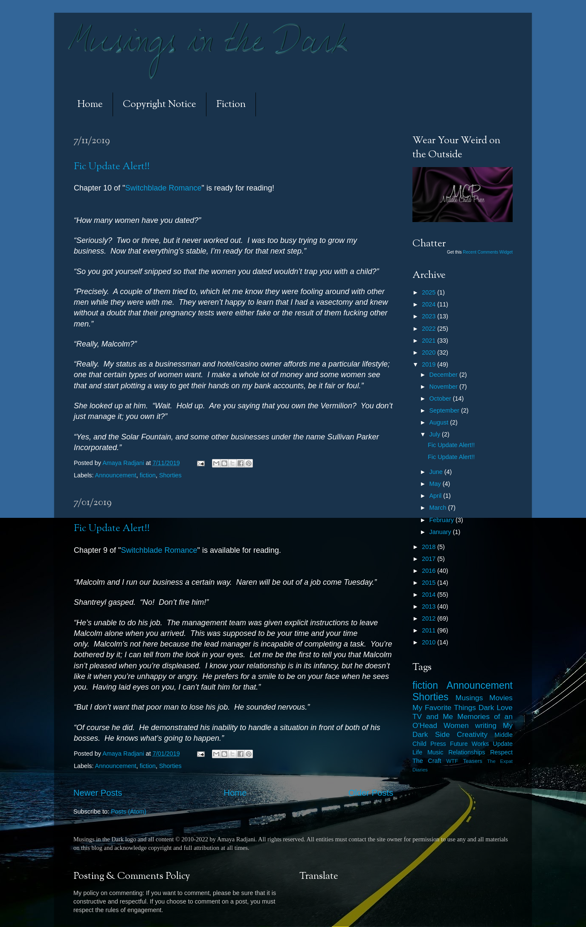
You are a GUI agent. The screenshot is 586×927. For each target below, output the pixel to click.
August (439, 422)
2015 (429, 582)
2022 (429, 328)
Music (435, 752)
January (441, 531)
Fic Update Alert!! (112, 167)
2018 (429, 546)
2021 (429, 340)
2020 (429, 352)
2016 (429, 570)
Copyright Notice (159, 105)
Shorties (170, 475)
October (441, 398)
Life (417, 752)
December (444, 374)
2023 (429, 316)
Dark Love (496, 707)
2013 (429, 606)
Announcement (115, 475)
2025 (429, 292)
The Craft (426, 760)
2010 (429, 642)
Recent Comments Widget (488, 252)
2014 (429, 594)
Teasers (472, 761)
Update (503, 743)
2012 (429, 618)
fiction (147, 475)
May (436, 483)
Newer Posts (97, 792)
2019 (429, 364)
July (435, 434)
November (444, 386)
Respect (501, 752)
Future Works (469, 743)
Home (90, 105)
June (436, 471)
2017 (429, 558)
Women (456, 725)
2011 (429, 630)
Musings (469, 697)
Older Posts (370, 792)
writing (485, 725)
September (445, 410)
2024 (429, 304)
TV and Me (432, 716)
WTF (452, 761)
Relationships (466, 752)
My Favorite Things (444, 707)
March (438, 507)
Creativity (472, 734)
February (442, 520)
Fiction (231, 105)
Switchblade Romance (163, 188)
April (436, 495)
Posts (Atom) (128, 811)
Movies (501, 697)
